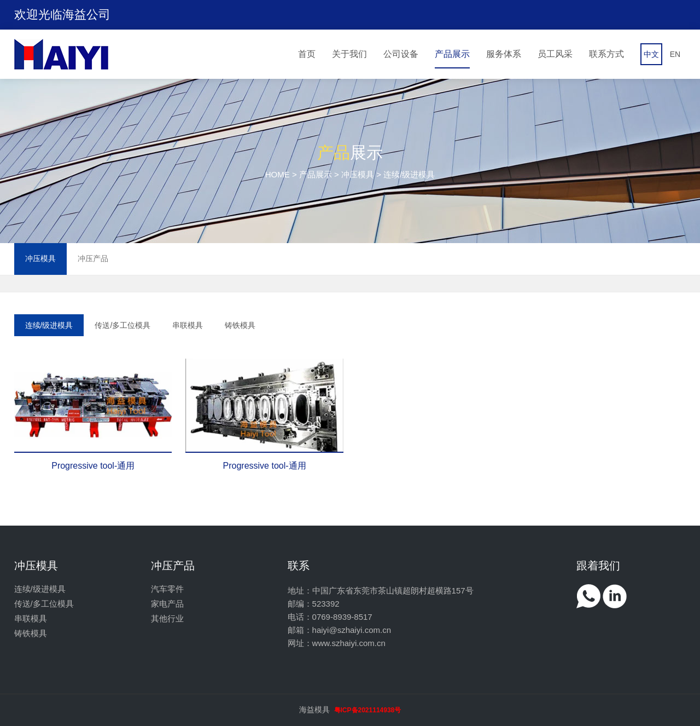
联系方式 (606, 54)
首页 (307, 54)
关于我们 (349, 54)
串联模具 (187, 325)
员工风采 (555, 54)
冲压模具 (357, 174)
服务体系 (503, 54)
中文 (651, 54)
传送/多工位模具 (122, 325)
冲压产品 (93, 258)
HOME (277, 174)
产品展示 (452, 54)
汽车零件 (167, 589)
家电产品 (167, 603)
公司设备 (400, 54)
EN (675, 54)
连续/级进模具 (49, 325)
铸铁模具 (240, 325)
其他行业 (167, 618)
